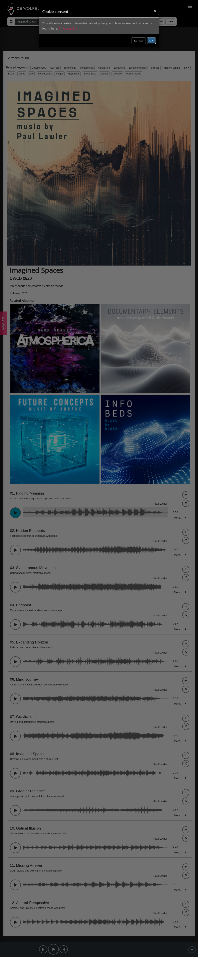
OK (151, 41)
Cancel (138, 41)
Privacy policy (68, 28)
